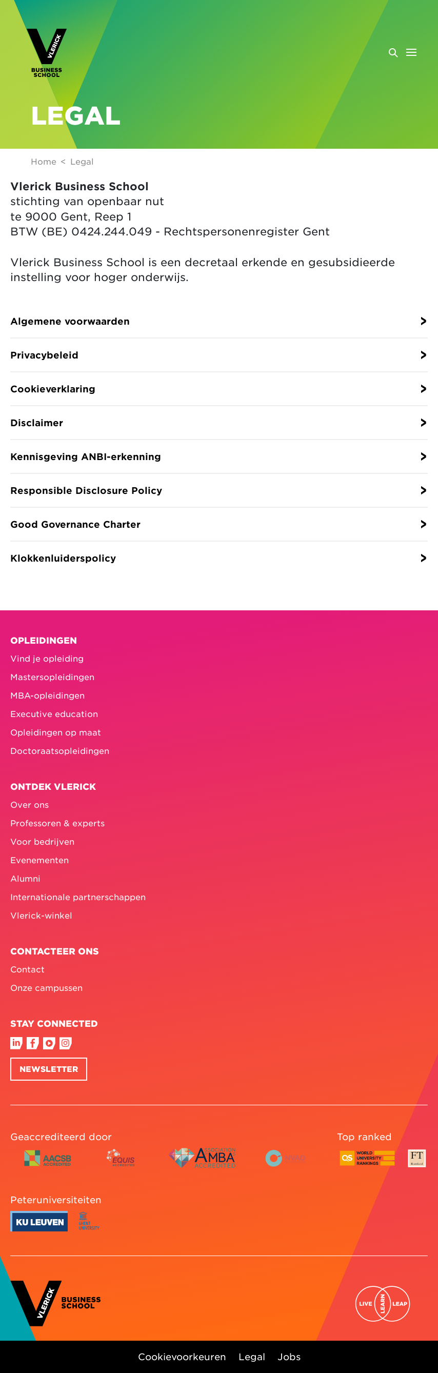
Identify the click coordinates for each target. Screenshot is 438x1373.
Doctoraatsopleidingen (59, 750)
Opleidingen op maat (55, 732)
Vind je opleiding (47, 658)
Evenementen (39, 859)
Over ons (29, 804)
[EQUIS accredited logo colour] (121, 1166)
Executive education (54, 713)
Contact (27, 969)
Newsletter (48, 1068)
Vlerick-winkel (41, 915)
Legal (251, 1356)
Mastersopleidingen (52, 676)
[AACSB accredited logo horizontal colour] (47, 1166)
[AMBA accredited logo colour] (201, 1166)
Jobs (289, 1356)
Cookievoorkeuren (182, 1356)
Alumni (25, 878)
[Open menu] (402, 52)
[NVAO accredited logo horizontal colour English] (290, 1166)
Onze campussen (46, 987)
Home (43, 161)
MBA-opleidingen (47, 695)
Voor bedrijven (42, 841)
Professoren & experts (57, 823)
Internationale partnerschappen (78, 896)
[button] (219, 321)
